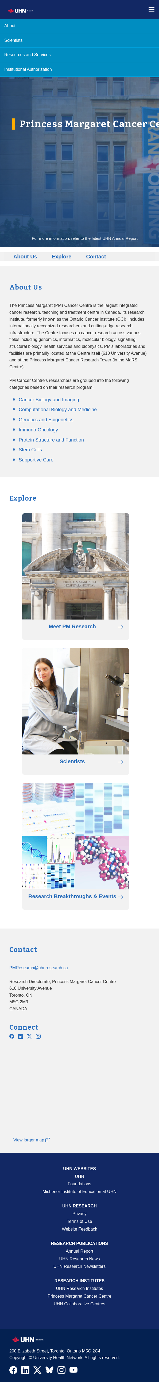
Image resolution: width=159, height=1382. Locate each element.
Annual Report (79, 1251)
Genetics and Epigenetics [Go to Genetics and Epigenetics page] (46, 419)
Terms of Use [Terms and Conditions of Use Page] (79, 1221)
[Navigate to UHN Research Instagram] (61, 1371)
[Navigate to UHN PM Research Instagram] (38, 1036)
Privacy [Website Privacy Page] (79, 1213)
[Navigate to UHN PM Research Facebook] (11, 1036)
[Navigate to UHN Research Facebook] (13, 1371)
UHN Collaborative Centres (79, 1304)
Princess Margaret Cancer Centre (79, 1296)
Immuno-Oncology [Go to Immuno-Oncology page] (38, 429)
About (9, 25)
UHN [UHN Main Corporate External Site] (79, 1176)
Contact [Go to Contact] (96, 256)
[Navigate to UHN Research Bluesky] (49, 1370)
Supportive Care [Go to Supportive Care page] (36, 460)
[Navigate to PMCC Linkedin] (20, 1036)
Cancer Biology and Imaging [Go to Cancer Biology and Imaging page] (49, 399)
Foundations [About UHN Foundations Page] (79, 1184)
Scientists (13, 40)
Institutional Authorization (28, 69)
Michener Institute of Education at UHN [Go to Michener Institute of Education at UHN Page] (79, 1191)
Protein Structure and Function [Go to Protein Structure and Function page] (51, 440)
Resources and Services (27, 54)
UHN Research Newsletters (79, 1266)
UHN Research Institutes (79, 1288)
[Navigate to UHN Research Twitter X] (37, 1371)
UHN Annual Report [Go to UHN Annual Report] (120, 238)
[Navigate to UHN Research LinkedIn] (25, 1371)
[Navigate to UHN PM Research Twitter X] (29, 1036)
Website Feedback (79, 1229)
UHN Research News (79, 1259)
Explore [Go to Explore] (61, 256)
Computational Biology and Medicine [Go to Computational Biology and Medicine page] (58, 409)
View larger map (31, 1140)
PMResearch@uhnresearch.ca (38, 968)
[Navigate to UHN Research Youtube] (73, 1371)
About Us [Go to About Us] (25, 256)
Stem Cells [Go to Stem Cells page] (30, 449)
